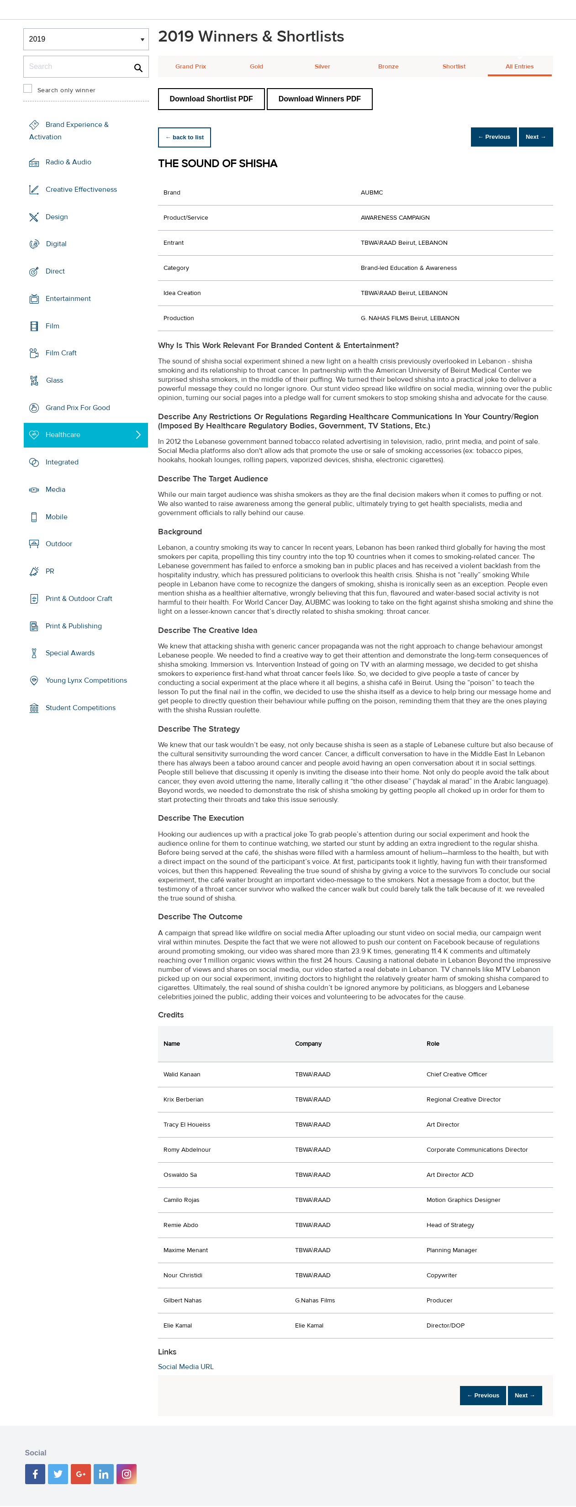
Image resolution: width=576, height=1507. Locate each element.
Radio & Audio (68, 162)
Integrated (62, 462)
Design (57, 216)
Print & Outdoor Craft (79, 598)
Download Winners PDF (320, 99)
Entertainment (68, 298)
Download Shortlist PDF (211, 99)
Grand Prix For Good (78, 407)
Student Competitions (81, 707)
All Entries (520, 67)
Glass (54, 380)
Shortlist (454, 67)
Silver (322, 67)
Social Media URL (186, 1366)
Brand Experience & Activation (69, 131)
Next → (532, 137)
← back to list (188, 137)
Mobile (57, 517)
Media (55, 489)
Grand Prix (190, 67)
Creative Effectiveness (81, 189)
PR (50, 571)
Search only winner (66, 90)
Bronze (388, 67)
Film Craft (61, 353)
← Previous (481, 137)
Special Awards (70, 653)
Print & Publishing (74, 625)
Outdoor (59, 543)
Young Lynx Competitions (86, 680)
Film (52, 325)
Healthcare (63, 434)
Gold (256, 67)
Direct (55, 271)
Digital (56, 243)
